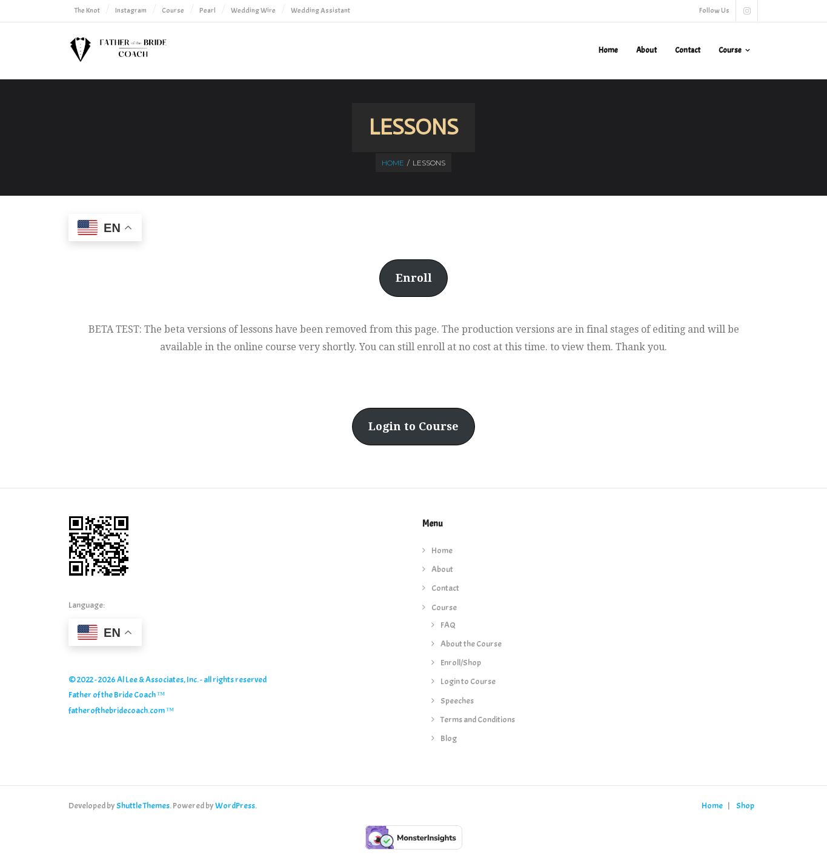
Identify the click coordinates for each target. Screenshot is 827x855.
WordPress (235, 805)
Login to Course (413, 426)
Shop (745, 805)
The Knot (87, 10)
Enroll (414, 277)
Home (393, 162)
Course (173, 10)
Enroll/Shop (460, 662)
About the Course (471, 644)
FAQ (448, 625)
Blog (448, 738)
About (442, 569)
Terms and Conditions (477, 719)
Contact (445, 588)
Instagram (131, 10)
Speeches (457, 701)
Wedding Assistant (320, 10)
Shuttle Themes (143, 805)
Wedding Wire (253, 10)
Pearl (207, 10)
